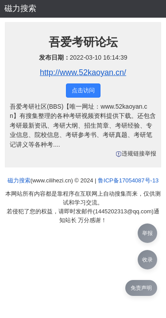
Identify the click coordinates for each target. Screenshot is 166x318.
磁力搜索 (20, 8)
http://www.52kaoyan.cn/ (83, 72)
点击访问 (83, 90)
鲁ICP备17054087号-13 (128, 180)
